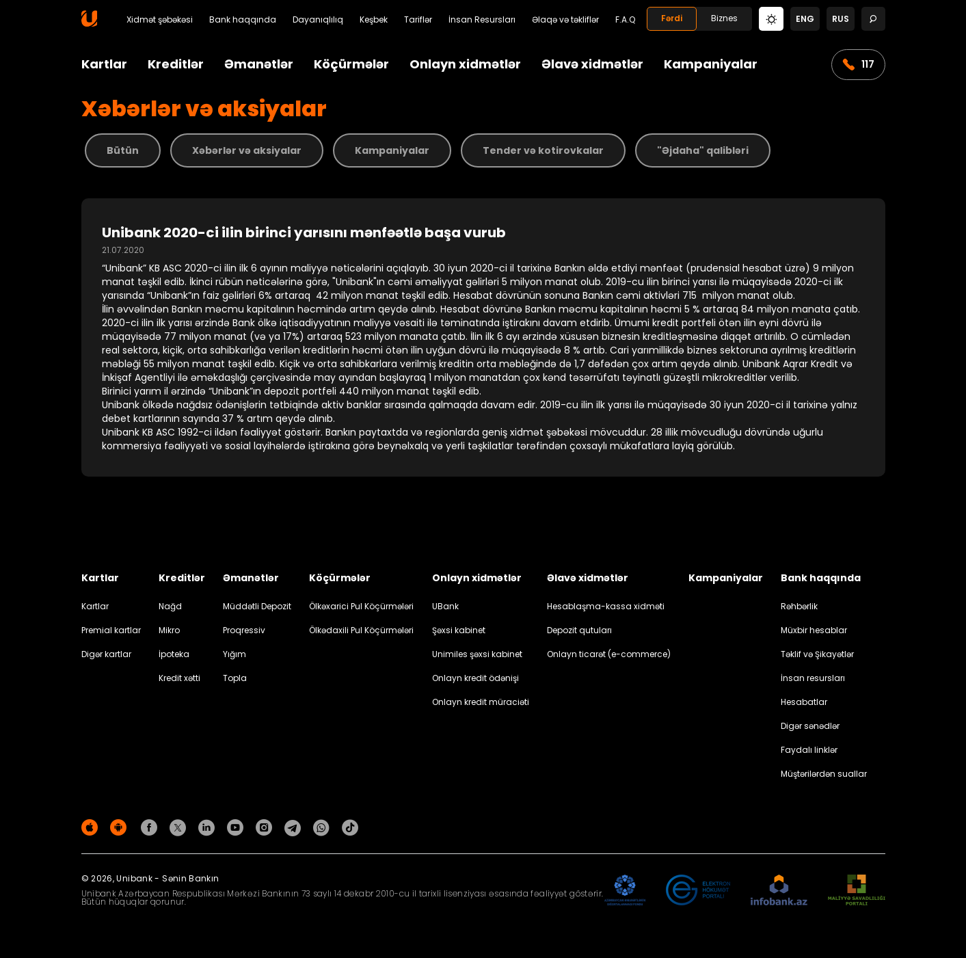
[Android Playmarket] (120, 827)
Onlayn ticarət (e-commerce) (609, 654)
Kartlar (104, 63)
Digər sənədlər (810, 726)
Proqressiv (244, 630)
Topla (235, 678)
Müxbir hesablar (814, 630)
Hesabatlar (804, 702)
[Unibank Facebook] (151, 827)
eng (805, 19)
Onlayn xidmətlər (465, 63)
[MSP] (856, 891)
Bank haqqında (242, 20)
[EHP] (698, 891)
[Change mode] (771, 18)
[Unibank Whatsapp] (323, 827)
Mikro (169, 630)
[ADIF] (624, 891)
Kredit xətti (179, 678)
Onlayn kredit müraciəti (480, 702)
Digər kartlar (106, 654)
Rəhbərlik (799, 606)
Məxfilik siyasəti (853, 830)
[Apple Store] (91, 827)
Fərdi (671, 18)
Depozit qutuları (579, 630)
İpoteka (174, 654)
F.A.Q (625, 20)
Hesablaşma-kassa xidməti (606, 606)
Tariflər (418, 20)
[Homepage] (89, 23)
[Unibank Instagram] (266, 827)
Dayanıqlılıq (318, 20)
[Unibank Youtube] (237, 827)
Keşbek (374, 20)
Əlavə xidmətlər (592, 63)
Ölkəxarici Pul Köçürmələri (361, 606)
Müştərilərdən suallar (824, 774)
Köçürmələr (351, 63)
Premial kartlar (111, 630)
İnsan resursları (813, 678)
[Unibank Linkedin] (208, 827)
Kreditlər (176, 63)
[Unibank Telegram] (294, 827)
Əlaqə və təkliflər (565, 20)
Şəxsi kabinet (458, 630)
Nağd (170, 606)
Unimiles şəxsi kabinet (477, 654)
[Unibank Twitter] (180, 827)
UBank (445, 606)
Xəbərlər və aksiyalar (246, 150)
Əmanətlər (258, 63)
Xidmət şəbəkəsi (159, 20)
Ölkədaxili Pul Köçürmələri (361, 630)
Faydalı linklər (809, 750)
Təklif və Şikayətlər (817, 654)
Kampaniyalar (710, 63)
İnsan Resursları (481, 20)
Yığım (234, 654)
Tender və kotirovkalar (543, 150)
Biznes (724, 18)
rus (840, 19)
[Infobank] (779, 891)
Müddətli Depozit (257, 606)
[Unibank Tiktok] (350, 827)
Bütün (123, 150)
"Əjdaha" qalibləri (703, 150)
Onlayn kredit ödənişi (475, 678)
